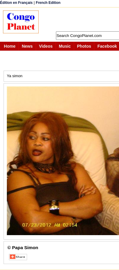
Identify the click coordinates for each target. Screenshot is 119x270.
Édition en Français (16, 3)
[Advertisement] (82, 19)
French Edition (48, 3)
